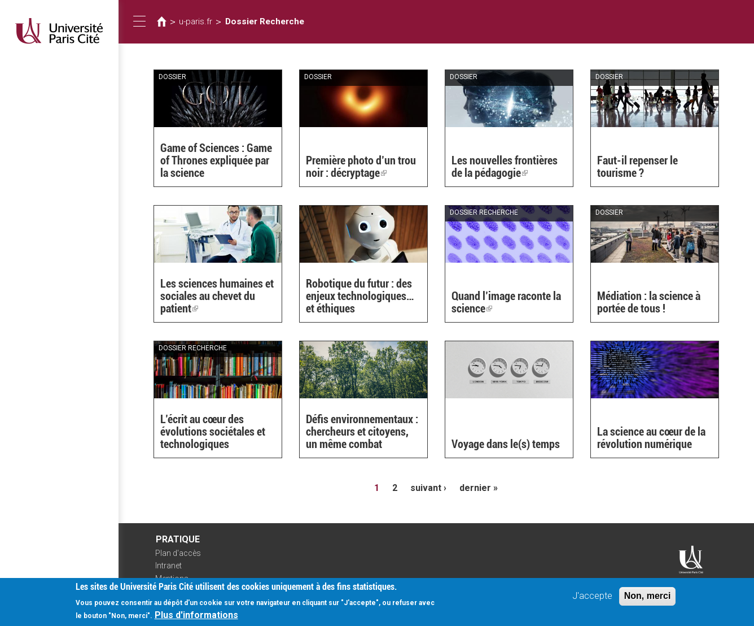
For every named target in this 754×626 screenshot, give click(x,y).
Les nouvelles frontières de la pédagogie (504, 167)
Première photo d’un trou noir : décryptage (361, 167)
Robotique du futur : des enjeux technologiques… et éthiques (360, 296)
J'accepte (592, 600)
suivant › (428, 487)
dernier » (478, 487)
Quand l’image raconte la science (506, 302)
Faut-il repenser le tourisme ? (637, 167)
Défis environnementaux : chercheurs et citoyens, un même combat (362, 431)
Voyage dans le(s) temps (505, 444)
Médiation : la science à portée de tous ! (648, 302)
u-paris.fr (195, 21)
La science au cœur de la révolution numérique (651, 438)
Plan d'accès (178, 553)
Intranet (168, 565)
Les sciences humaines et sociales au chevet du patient (217, 296)
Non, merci (647, 600)
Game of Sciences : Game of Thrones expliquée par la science (216, 160)
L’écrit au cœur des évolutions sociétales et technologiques (212, 431)
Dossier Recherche (264, 21)
